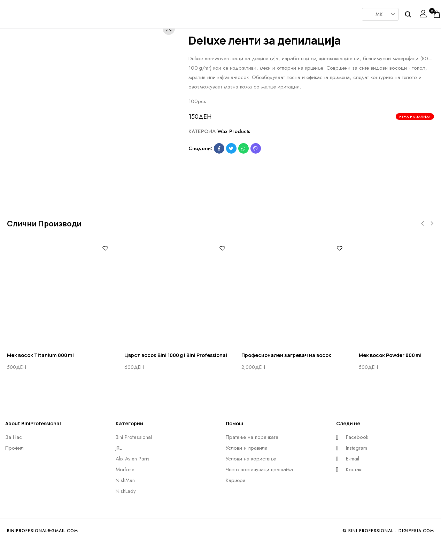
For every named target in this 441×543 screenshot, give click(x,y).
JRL (147, 12)
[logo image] (26, 13)
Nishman (252, 12)
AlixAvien (182, 12)
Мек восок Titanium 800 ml (40, 355)
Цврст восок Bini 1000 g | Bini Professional (175, 355)
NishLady (287, 10)
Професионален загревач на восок (286, 355)
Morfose (217, 12)
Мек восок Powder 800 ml (390, 355)
